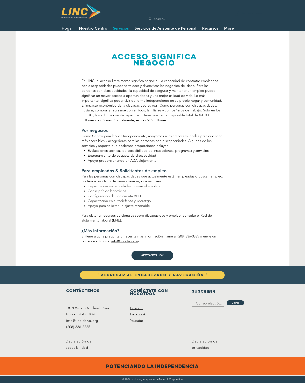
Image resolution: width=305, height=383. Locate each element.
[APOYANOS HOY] (152, 255)
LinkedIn (136, 308)
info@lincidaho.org (125, 241)
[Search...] (170, 19)
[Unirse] (235, 302)
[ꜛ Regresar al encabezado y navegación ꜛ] (152, 275)
